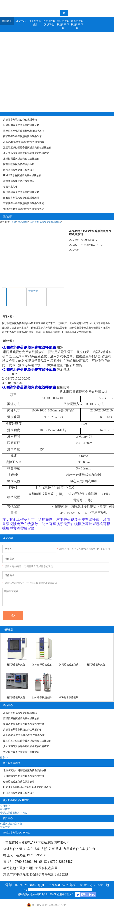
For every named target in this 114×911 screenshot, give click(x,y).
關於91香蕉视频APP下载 (63, 24)
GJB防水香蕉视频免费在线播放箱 (70, 697)
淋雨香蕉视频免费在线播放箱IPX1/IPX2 (70, 664)
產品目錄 (23, 221)
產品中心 (21, 21)
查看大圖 (33, 290)
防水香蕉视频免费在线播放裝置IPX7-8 (43, 697)
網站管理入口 (66, 894)
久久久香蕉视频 (35, 23)
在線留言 (5, 809)
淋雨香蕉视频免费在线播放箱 (17, 664)
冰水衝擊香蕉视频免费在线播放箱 (43, 664)
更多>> (4, 757)
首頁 (13, 221)
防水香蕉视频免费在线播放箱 (45, 221)
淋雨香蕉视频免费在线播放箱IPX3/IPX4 (97, 664)
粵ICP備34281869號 (48, 894)
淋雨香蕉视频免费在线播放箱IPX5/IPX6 (17, 697)
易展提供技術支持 (27, 894)
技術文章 (5, 827)
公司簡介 (5, 805)
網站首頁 (7, 21)
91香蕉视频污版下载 (49, 23)
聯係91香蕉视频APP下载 (77, 24)
